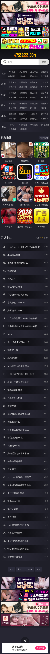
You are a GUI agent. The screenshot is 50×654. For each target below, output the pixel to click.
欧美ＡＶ (34, 82)
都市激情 (12, 114)
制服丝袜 (12, 97)
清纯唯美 (23, 108)
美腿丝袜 (12, 108)
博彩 (3, 73)
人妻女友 (34, 114)
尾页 (38, 569)
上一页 (20, 569)
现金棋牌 (34, 76)
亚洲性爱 (12, 93)
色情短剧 (23, 129)
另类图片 (44, 108)
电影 (3, 94)
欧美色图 (34, 103)
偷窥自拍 (12, 103)
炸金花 (23, 76)
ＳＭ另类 (44, 87)
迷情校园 (12, 118)
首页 (11, 569)
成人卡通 (34, 93)
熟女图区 (34, 108)
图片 (3, 105)
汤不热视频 (44, 124)
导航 (3, 126)
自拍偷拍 (23, 82)
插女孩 (12, 124)
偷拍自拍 (23, 93)
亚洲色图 (23, 103)
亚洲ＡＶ (12, 82)
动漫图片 (44, 103)
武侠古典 (44, 114)
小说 (3, 116)
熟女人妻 (12, 87)
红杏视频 (12, 129)
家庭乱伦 (23, 114)
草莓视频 (34, 124)
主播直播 (34, 87)
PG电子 (12, 71)
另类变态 (44, 97)
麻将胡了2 (12, 76)
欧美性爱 (44, 93)
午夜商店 (23, 124)
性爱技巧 (44, 118)
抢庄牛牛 (44, 76)
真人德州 (23, 71)
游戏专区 (44, 71)
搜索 (44, 62)
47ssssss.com (25, 55)
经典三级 (23, 97)
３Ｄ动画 (44, 82)
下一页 (30, 569)
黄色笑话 (34, 118)
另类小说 (23, 118)
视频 (3, 84)
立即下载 (40, 648)
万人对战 (34, 71)
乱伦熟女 (34, 97)
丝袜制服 (23, 87)
